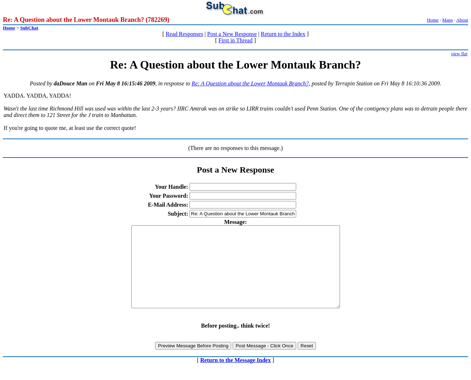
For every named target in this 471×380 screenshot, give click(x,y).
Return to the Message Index (235, 376)
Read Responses (184, 34)
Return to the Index (283, 34)
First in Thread (236, 40)
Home (433, 20)
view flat (459, 53)
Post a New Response (232, 34)
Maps (447, 20)
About (462, 20)
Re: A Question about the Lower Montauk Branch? (250, 83)
